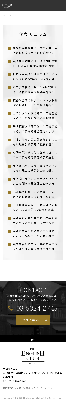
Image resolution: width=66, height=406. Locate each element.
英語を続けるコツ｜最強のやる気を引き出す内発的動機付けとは (35, 246)
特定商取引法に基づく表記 (17, 387)
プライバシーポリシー (43, 387)
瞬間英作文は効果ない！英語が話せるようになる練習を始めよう (35, 128)
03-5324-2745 (33, 308)
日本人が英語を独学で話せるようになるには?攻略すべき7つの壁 (35, 76)
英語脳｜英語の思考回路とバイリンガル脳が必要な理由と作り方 (35, 181)
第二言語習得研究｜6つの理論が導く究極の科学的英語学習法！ (34, 89)
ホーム (5, 15)
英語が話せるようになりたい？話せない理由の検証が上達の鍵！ (35, 168)
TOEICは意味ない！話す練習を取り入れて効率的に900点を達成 (35, 207)
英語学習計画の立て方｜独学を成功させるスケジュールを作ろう (35, 220)
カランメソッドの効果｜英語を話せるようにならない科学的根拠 (35, 115)
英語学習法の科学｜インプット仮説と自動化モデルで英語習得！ (35, 102)
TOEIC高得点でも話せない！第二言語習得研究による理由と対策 (35, 194)
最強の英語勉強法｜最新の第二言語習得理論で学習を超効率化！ (35, 50)
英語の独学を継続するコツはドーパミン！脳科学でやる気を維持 (35, 233)
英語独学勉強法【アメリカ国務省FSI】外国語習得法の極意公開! (35, 63)
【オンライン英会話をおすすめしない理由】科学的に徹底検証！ (35, 141)
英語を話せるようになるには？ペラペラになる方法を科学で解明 (35, 154)
